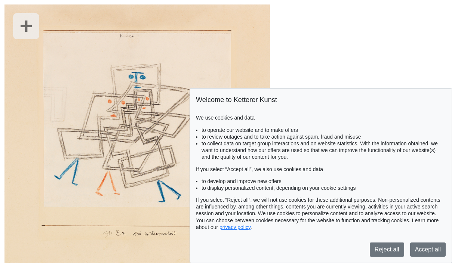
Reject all (387, 249)
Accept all (428, 249)
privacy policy (234, 227)
